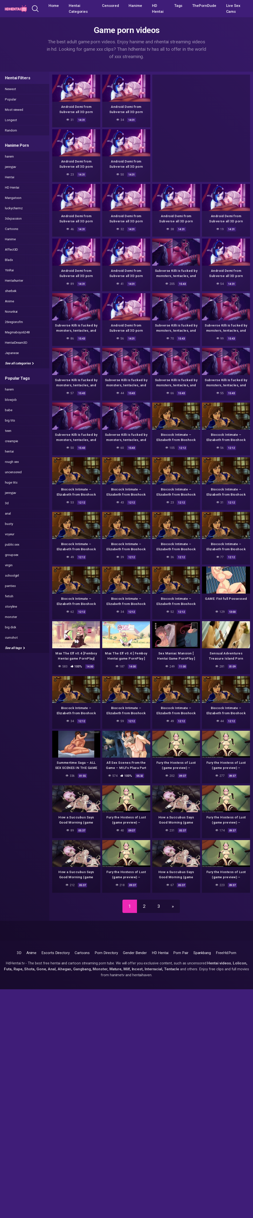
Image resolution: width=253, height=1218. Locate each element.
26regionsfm (14, 322)
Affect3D (11, 249)
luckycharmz (14, 208)
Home (54, 5)
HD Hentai (158, 8)
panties (10, 586)
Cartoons (11, 229)
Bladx (9, 260)
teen (8, 431)
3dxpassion (13, 218)
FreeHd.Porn (226, 953)
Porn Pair (180, 953)
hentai (9, 451)
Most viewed (14, 110)
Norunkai (11, 311)
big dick (10, 627)
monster (11, 617)
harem (9, 156)
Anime (9, 301)
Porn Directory (106, 953)
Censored (110, 5)
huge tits (11, 482)
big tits (10, 420)
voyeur (9, 534)
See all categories (19, 363)
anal (8, 513)
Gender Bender (135, 953)
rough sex (12, 462)
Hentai (9, 177)
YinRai (9, 270)
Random (11, 130)
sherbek (10, 291)
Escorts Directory (55, 953)
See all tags (15, 648)
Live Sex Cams (233, 8)
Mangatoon (13, 198)
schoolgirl (12, 575)
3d (7, 503)
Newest (10, 89)
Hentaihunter (14, 280)
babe (8, 410)
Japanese (12, 353)
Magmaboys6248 (17, 332)
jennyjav (10, 167)
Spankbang (202, 953)
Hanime (135, 5)
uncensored (13, 472)
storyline (11, 606)
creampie (11, 441)
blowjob (11, 400)
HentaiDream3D (16, 342)
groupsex (11, 555)
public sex (12, 544)
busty (9, 524)
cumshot (11, 637)
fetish (9, 596)
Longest (11, 120)
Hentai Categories (78, 8)
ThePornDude (204, 5)
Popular (10, 99)
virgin (9, 565)
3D (19, 953)
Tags (178, 5)
